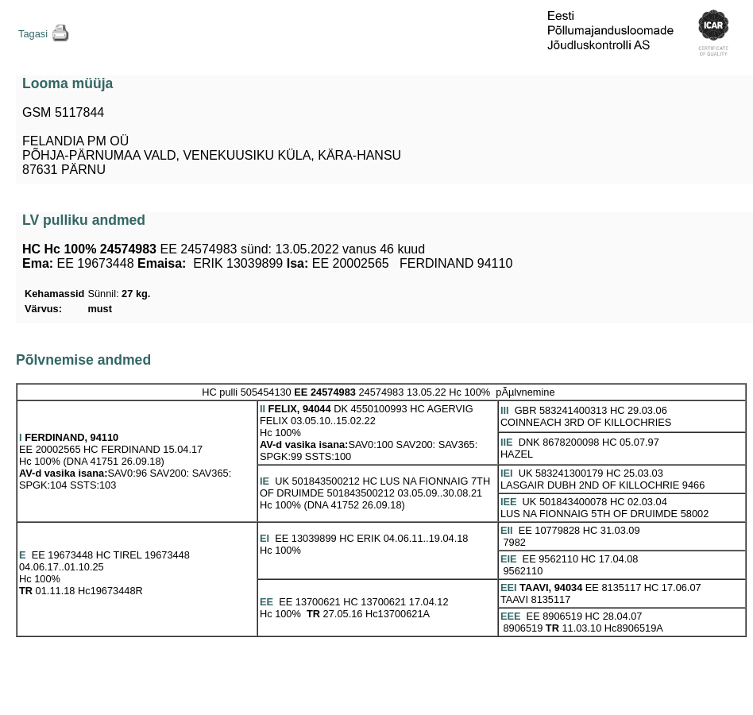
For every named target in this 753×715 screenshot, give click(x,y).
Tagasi (33, 34)
